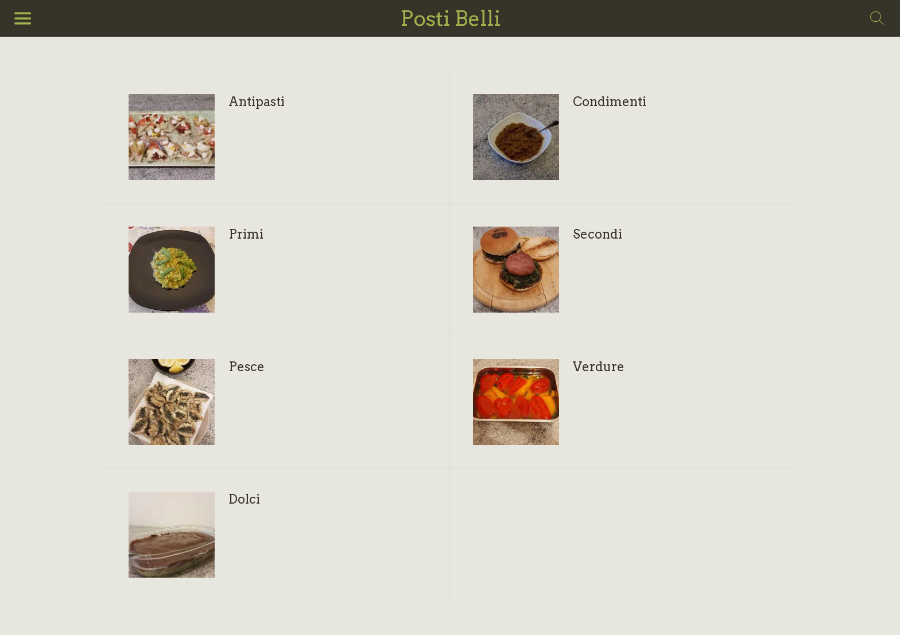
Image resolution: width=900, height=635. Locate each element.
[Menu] (23, 18)
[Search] (877, 18)
